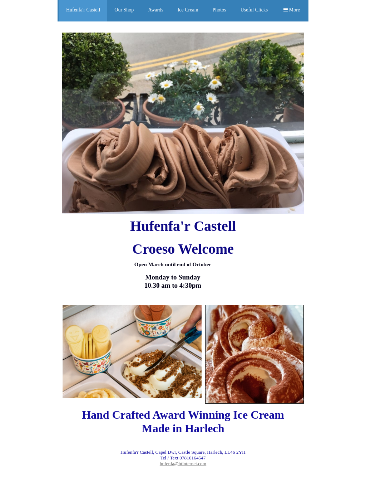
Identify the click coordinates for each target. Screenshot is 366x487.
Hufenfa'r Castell (83, 10)
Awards (155, 10)
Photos (219, 10)
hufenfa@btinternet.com (183, 463)
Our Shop (124, 10)
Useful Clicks (254, 10)
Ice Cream (188, 10)
